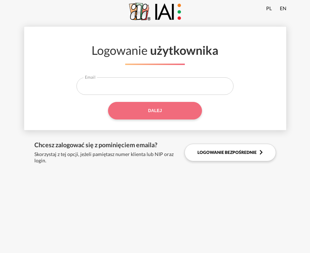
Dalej (155, 110)
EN (283, 8)
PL (269, 8)
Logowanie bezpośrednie (230, 152)
